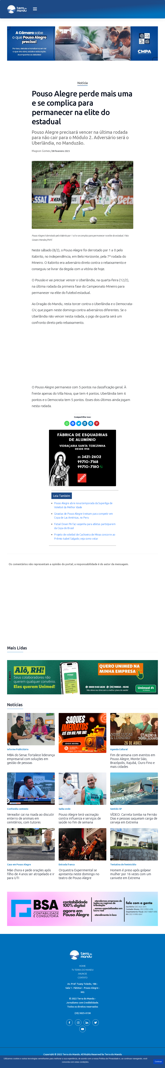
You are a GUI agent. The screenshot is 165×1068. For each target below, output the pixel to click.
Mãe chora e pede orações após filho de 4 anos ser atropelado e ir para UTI (30, 874)
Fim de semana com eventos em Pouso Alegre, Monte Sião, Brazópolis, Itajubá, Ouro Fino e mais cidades (132, 760)
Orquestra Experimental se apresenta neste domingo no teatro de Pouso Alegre (79, 874)
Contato (82, 977)
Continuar (158, 1062)
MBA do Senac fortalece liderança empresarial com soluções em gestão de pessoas (31, 759)
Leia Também (61, 495)
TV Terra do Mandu (82, 970)
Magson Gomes (41, 150)
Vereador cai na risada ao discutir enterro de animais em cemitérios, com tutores (30, 818)
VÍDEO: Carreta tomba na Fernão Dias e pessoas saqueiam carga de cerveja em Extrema (133, 818)
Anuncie (82, 973)
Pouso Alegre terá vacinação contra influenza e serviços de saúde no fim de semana (80, 818)
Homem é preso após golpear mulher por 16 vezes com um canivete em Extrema (130, 874)
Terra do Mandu (113, 1054)
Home (82, 966)
